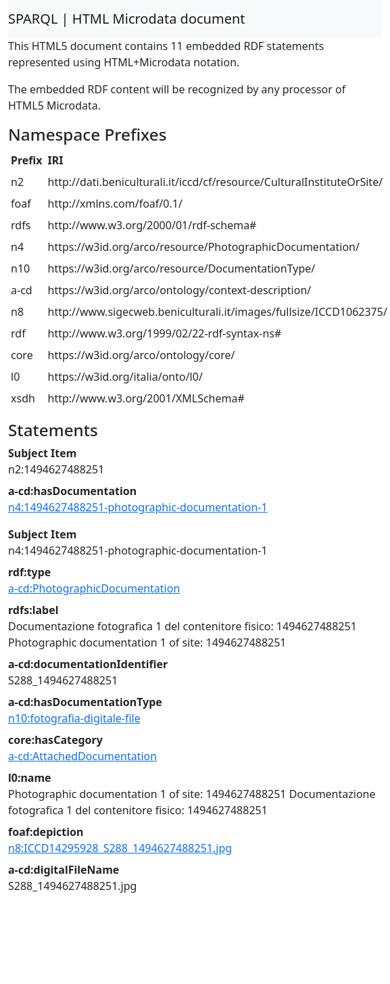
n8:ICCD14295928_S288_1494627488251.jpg (120, 848)
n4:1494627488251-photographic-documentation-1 (138, 507)
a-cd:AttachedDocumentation (82, 756)
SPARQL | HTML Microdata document (126, 18)
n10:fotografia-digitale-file (74, 718)
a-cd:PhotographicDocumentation (94, 588)
